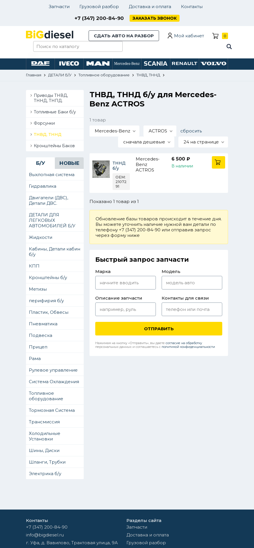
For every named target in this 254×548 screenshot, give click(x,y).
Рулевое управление (53, 370)
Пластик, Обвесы (48, 312)
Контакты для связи (185, 298)
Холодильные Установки (44, 436)
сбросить (191, 131)
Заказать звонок (154, 18)
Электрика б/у (45, 473)
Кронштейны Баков (54, 145)
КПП (34, 266)
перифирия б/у (46, 300)
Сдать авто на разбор (124, 35)
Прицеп (38, 347)
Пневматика (43, 323)
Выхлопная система (51, 174)
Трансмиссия (44, 422)
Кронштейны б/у (48, 277)
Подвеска (40, 335)
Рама (35, 358)
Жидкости (40, 237)
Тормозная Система (52, 410)
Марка (103, 271)
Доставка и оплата (150, 6)
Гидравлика (42, 186)
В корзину (218, 162)
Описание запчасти (118, 298)
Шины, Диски (44, 450)
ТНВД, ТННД (47, 134)
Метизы (38, 289)
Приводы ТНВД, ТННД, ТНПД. (51, 98)
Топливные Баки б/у (55, 112)
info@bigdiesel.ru (45, 535)
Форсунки (44, 123)
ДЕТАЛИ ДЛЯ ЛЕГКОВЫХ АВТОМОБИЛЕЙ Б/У (52, 220)
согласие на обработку (184, 343)
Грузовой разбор (99, 6)
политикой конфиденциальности (188, 347)
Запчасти (59, 6)
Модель (171, 271)
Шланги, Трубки (47, 462)
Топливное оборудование (46, 395)
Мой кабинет (189, 35)
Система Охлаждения (54, 381)
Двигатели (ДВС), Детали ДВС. (48, 200)
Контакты (192, 6)
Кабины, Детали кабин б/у (54, 251)
